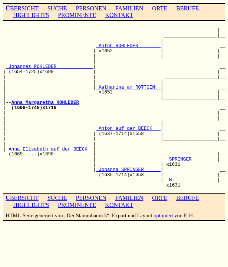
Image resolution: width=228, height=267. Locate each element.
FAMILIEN (129, 8)
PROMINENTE (77, 15)
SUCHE (57, 8)
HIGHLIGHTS (31, 15)
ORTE (159, 8)
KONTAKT (119, 15)
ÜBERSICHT (22, 8)
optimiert (163, 215)
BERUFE (187, 8)
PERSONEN (91, 8)
